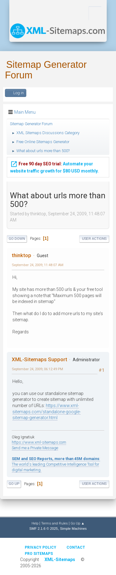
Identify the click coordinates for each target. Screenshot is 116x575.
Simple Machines (73, 528)
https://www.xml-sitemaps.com (39, 442)
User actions (94, 239)
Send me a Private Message (35, 448)
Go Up (14, 484)
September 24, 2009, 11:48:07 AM (37, 265)
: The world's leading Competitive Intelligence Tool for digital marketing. (56, 464)
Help (35, 523)
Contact (76, 547)
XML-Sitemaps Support (39, 359)
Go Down (17, 239)
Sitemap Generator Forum (46, 70)
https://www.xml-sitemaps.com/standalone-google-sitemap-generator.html (46, 411)
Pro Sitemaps (39, 553)
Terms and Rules (54, 523)
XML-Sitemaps (60, 559)
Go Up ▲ (77, 523)
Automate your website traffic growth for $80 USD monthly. (54, 166)
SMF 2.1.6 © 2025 (43, 528)
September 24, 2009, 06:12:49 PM (37, 369)
